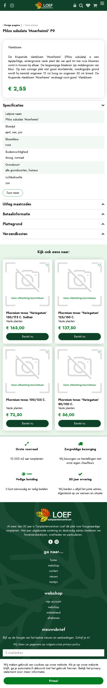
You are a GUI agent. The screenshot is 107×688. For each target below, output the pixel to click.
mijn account (53, 601)
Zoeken (81, 5)
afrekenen (53, 618)
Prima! (53, 681)
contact (53, 571)
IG (12, 5)
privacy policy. (71, 644)
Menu (102, 5)
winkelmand (53, 612)
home (53, 560)
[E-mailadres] (53, 652)
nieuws (53, 576)
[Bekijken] (95, 5)
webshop (53, 565)
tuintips (53, 582)
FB (5, 5)
